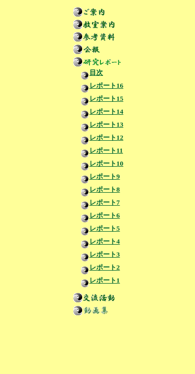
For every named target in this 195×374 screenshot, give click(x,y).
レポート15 (99, 98)
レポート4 (97, 241)
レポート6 (97, 215)
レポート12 (99, 137)
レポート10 (99, 163)
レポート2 (97, 267)
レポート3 (97, 254)
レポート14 (99, 111)
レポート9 (97, 176)
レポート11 (99, 150)
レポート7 (97, 202)
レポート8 (97, 189)
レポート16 (99, 85)
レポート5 (97, 228)
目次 (89, 72)
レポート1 (97, 280)
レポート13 (99, 124)
